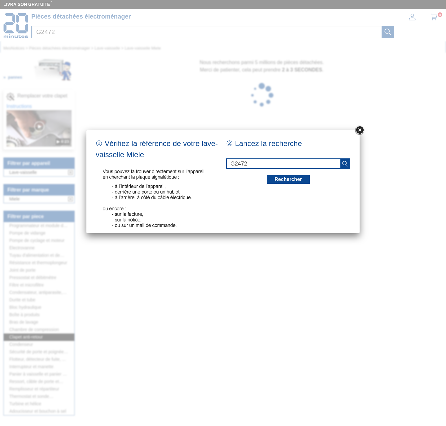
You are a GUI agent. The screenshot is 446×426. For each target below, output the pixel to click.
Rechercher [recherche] (288, 179)
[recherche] (345, 163)
